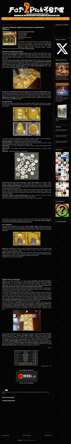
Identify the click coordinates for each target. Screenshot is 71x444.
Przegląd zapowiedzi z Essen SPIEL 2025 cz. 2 (62, 142)
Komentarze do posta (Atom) (29, 440)
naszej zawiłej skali (34, 350)
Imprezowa (17, 392)
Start (4, 18)
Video (3, 393)
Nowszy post (5, 435)
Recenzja (46, 392)
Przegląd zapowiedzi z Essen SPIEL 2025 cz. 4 (62, 130)
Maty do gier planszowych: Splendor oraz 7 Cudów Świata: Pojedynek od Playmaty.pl (62, 99)
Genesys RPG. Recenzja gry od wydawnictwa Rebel (62, 119)
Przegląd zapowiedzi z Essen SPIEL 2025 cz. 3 (62, 136)
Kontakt (58, 18)
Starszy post (48, 435)
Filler (14, 392)
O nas (18, 18)
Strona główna (27, 435)
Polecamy (65, 18)
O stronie (11, 18)
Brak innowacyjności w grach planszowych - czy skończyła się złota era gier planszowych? (62, 78)
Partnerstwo (49, 18)
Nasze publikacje (39, 18)
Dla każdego (9, 392)
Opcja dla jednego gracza (33, 392)
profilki (70, 21)
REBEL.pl (25, 33)
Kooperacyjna (24, 392)
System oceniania (27, 18)
